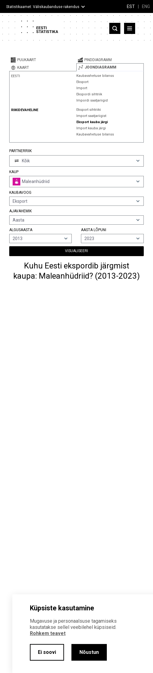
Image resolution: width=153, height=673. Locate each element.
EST (131, 6)
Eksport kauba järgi (92, 122)
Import (81, 88)
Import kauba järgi (91, 128)
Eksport (82, 82)
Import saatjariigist (91, 116)
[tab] (42, 60)
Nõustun (89, 652)
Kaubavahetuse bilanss (95, 76)
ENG (146, 6)
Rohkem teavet (48, 633)
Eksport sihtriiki (88, 110)
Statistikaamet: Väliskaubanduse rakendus (42, 7)
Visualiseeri (76, 251)
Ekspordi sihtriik (89, 94)
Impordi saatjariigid (92, 100)
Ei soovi (47, 652)
